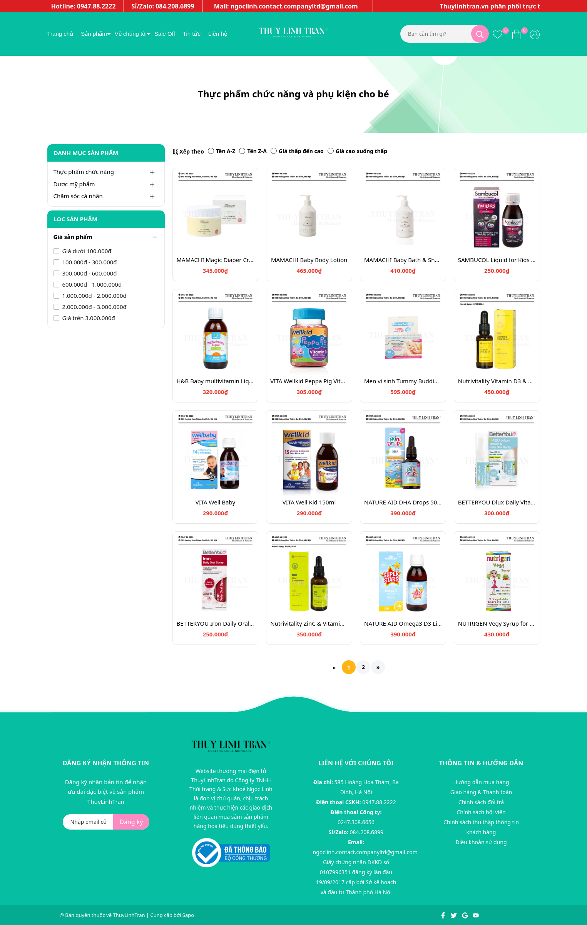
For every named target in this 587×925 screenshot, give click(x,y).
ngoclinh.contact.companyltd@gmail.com (365, 852)
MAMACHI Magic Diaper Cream (215, 260)
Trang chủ (60, 33)
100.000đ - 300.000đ (89, 262)
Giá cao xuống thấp (357, 151)
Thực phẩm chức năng (84, 171)
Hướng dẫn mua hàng (481, 782)
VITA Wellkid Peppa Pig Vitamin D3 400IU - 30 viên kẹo (309, 381)
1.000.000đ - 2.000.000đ (94, 295)
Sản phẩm (94, 33)
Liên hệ (217, 33)
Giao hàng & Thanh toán (481, 792)
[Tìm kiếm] (480, 34)
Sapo (188, 915)
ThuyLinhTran (129, 915)
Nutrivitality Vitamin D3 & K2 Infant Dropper (497, 381)
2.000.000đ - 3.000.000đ (94, 307)
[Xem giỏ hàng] (516, 34)
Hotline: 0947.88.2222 (83, 6)
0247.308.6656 (356, 822)
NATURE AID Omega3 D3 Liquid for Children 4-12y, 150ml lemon (403, 623)
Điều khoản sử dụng (481, 842)
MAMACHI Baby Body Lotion (309, 260)
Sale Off (164, 33)
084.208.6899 (367, 832)
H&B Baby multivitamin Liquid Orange (215, 381)
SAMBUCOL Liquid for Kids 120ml (497, 260)
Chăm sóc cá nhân (78, 196)
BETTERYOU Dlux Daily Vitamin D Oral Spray (497, 502)
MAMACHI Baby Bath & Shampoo (403, 260)
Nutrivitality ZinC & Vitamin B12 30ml (309, 623)
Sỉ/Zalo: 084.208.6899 (163, 6)
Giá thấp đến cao (297, 151)
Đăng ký (131, 822)
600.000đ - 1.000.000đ (91, 284)
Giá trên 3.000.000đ (88, 318)
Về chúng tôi (131, 33)
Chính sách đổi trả (481, 802)
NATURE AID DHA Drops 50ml (403, 502)
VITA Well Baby (215, 502)
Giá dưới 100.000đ (86, 251)
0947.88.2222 (379, 802)
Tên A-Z (221, 151)
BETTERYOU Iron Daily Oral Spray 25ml (215, 623)
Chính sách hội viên (481, 812)
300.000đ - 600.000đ (89, 273)
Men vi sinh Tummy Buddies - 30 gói (403, 381)
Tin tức (192, 33)
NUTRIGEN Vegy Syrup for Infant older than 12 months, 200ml (497, 623)
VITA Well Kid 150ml (309, 502)
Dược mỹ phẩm (74, 184)
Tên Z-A (252, 151)
